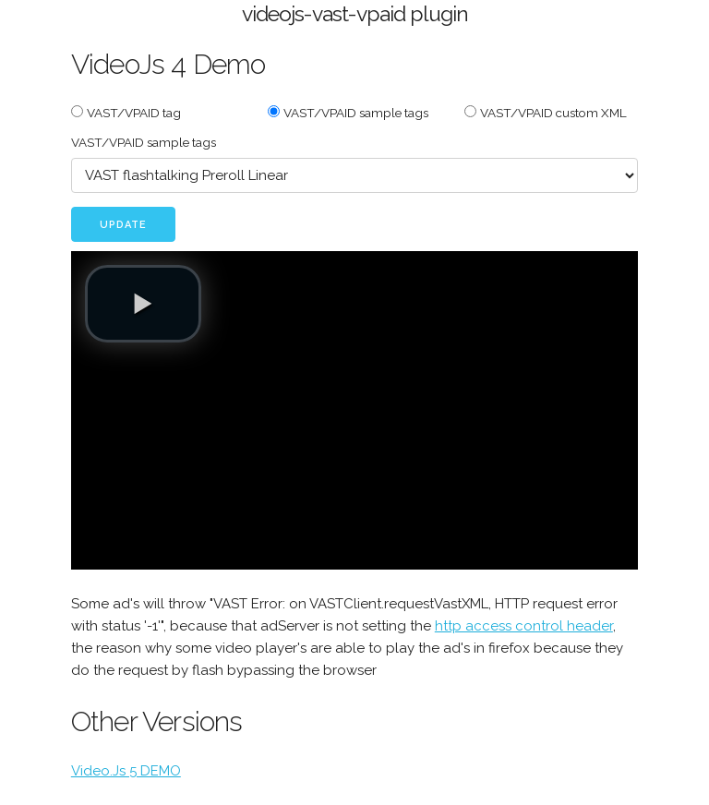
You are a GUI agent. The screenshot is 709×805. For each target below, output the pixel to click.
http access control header (524, 626)
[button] (143, 303)
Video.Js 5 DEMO (126, 771)
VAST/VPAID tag (134, 112)
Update (123, 225)
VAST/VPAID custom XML (553, 112)
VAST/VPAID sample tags (355, 112)
